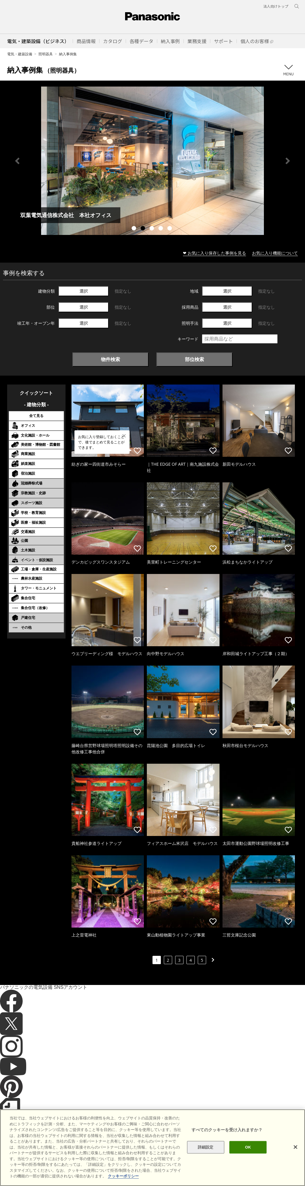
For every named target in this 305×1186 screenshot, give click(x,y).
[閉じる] (295, 1147)
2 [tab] (144, 229)
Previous (17, 161)
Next (288, 161)
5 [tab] (170, 229)
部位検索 (194, 359)
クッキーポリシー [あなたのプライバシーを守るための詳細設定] (123, 1176)
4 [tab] (161, 229)
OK (248, 1147)
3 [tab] (152, 229)
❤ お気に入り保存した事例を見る (214, 253)
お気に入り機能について (275, 253)
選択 (84, 291)
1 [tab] (135, 229)
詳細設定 (206, 1147)
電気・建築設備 (19, 54)
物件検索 (110, 359)
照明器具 (45, 54)
